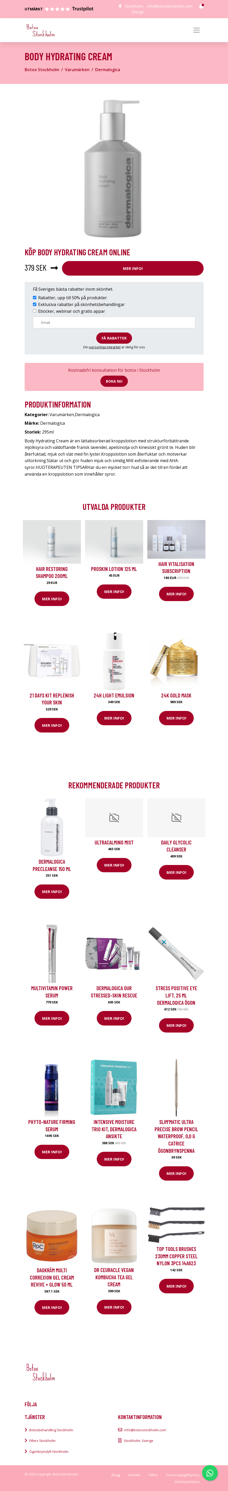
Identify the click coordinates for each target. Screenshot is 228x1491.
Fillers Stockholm (42, 1440)
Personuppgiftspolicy (182, 1475)
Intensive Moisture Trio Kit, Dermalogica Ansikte (114, 1129)
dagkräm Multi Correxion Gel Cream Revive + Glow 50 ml (52, 1277)
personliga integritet (105, 347)
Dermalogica (107, 69)
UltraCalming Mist (114, 842)
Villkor (153, 1475)
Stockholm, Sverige (138, 1440)
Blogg (116, 1475)
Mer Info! (133, 268)
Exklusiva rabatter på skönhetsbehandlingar (81, 304)
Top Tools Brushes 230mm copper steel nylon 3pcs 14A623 (176, 1256)
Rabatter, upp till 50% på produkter (72, 298)
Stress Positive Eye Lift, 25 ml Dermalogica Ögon (176, 995)
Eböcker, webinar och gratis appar (71, 311)
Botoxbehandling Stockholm (51, 1430)
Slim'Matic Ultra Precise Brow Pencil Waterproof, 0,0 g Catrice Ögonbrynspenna (176, 1136)
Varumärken (77, 69)
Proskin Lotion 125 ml (114, 568)
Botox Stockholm (42, 69)
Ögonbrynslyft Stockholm (48, 1451)
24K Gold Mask (176, 695)
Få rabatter (114, 338)
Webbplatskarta (187, 1481)
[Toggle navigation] (197, 30)
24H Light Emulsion (114, 695)
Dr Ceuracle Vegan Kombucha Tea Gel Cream (114, 1277)
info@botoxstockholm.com (169, 6)
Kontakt (134, 1475)
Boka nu (114, 381)
